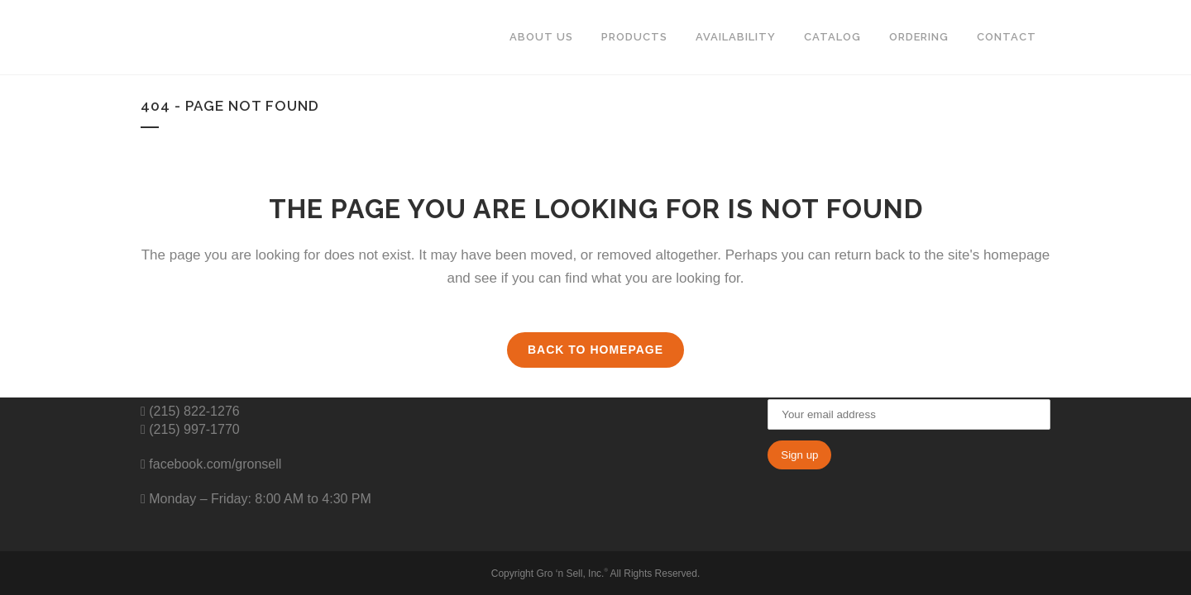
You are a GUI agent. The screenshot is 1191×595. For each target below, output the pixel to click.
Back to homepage (595, 349)
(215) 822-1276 (193, 411)
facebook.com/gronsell (214, 464)
